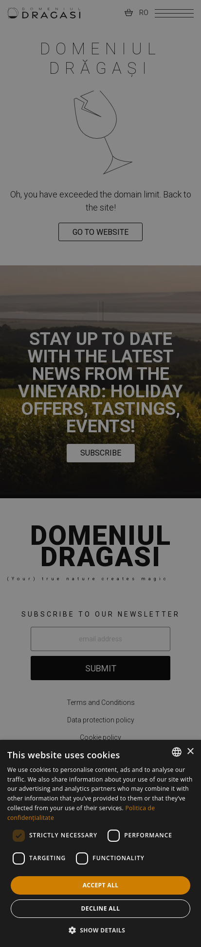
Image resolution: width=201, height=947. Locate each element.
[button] (101, 930)
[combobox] (177, 752)
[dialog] (100, 843)
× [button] (190, 751)
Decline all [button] (100, 908)
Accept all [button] (101, 885)
